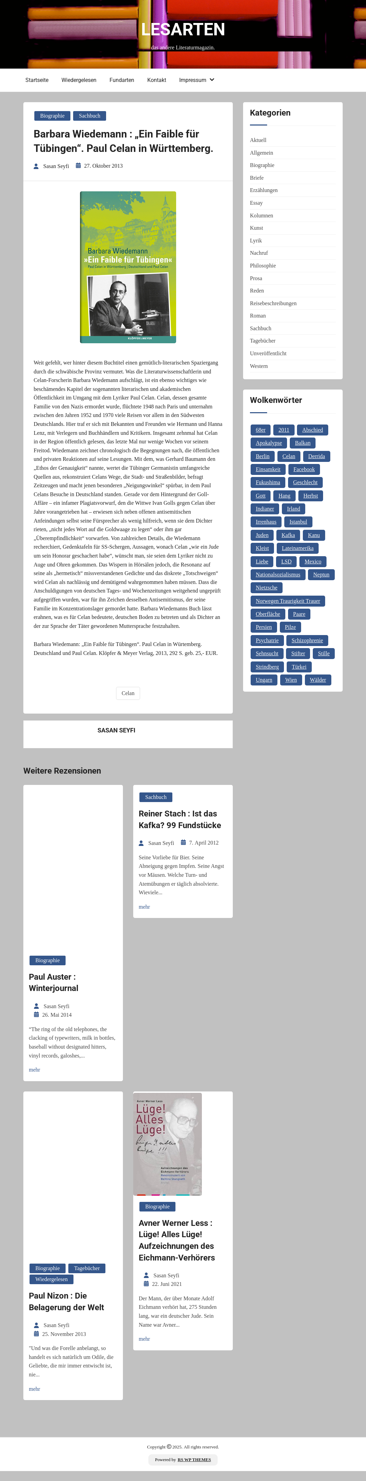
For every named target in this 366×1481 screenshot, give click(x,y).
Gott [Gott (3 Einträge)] (260, 496)
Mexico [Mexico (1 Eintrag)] (313, 561)
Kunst (256, 228)
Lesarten (183, 29)
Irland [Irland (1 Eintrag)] (293, 509)
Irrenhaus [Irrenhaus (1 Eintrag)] (266, 522)
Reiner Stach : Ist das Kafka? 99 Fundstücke (180, 834)
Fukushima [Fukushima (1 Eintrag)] (268, 482)
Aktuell (258, 140)
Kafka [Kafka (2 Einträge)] (288, 535)
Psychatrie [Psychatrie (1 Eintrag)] (267, 640)
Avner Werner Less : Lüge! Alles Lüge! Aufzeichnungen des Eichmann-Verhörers (177, 1252)
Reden (257, 291)
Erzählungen (264, 190)
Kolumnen (261, 215)
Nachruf (259, 253)
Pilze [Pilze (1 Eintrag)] (290, 627)
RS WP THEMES (194, 1469)
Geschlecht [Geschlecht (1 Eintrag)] (305, 482)
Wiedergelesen (77, 80)
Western (259, 366)
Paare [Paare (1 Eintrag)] (299, 614)
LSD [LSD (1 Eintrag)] (286, 561)
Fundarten (120, 80)
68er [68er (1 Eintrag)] (260, 430)
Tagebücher (87, 1280)
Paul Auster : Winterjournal (53, 996)
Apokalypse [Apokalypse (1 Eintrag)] (269, 443)
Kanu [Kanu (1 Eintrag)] (314, 535)
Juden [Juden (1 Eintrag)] (262, 535)
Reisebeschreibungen (273, 303)
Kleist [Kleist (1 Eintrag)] (262, 548)
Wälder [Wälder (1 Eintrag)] (318, 680)
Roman (258, 316)
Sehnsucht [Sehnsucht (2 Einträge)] (267, 653)
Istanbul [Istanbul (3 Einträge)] (298, 522)
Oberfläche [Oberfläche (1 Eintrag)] (268, 614)
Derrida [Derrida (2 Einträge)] (316, 456)
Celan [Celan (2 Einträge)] (289, 456)
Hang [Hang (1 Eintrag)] (284, 496)
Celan (128, 709)
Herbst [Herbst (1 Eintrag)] (311, 496)
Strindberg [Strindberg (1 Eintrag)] (267, 667)
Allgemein (261, 153)
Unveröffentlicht (268, 353)
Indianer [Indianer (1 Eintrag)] (265, 509)
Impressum (191, 80)
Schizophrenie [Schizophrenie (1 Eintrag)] (307, 640)
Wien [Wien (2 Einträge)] (291, 680)
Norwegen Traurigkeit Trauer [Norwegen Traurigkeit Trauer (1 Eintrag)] (288, 601)
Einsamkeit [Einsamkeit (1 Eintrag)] (268, 469)
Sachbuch (89, 114)
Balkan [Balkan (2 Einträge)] (302, 443)
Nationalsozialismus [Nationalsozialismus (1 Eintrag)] (278, 574)
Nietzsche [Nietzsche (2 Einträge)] (266, 587)
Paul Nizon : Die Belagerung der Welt (66, 1313)
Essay (256, 203)
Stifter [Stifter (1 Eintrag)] (298, 653)
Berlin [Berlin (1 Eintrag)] (263, 456)
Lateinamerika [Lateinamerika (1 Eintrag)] (297, 548)
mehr (34, 1084)
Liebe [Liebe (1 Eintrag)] (262, 561)
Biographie (52, 114)
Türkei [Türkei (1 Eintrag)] (299, 667)
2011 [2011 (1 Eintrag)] (283, 430)
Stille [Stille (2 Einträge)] (324, 653)
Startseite (35, 80)
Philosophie (263, 265)
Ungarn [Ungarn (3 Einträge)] (264, 680)
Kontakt (155, 80)
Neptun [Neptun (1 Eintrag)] (321, 574)
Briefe (257, 178)
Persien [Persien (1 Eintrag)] (264, 627)
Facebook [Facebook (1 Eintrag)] (304, 469)
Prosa (256, 278)
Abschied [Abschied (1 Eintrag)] (312, 430)
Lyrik (256, 240)
